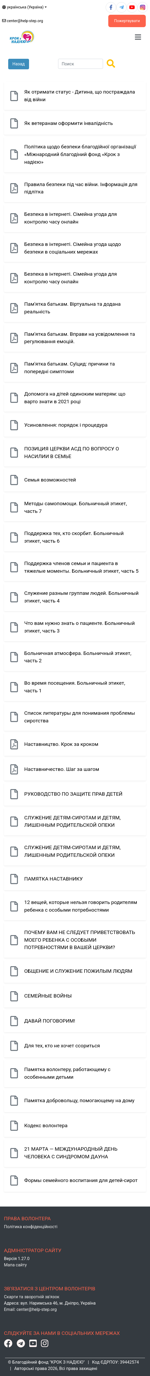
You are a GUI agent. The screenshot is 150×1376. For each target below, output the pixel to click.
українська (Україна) (23, 7)
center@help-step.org (22, 21)
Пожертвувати (127, 21)
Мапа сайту (15, 1264)
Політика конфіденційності (30, 1226)
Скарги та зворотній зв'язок (31, 1296)
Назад (18, 63)
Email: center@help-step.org (30, 1309)
